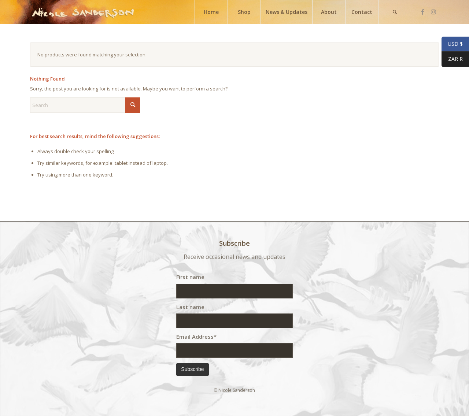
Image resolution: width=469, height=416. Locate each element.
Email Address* (196, 336)
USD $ (452, 44)
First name (190, 277)
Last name (190, 307)
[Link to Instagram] (433, 11)
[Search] (394, 12)
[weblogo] (83, 12)
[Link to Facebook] (422, 11)
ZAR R (452, 59)
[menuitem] (211, 12)
